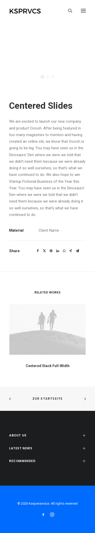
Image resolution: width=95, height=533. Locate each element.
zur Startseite (47, 398)
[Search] (67, 10)
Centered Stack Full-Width (47, 363)
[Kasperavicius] (34, 10)
